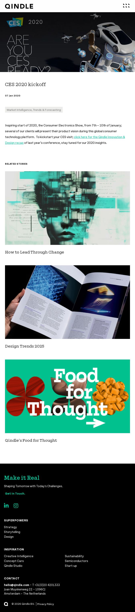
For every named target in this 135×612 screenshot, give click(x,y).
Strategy (10, 527)
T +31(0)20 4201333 (46, 585)
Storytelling (12, 532)
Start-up (71, 565)
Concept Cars (14, 561)
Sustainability (74, 556)
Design (9, 536)
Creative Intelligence (18, 556)
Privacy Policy (45, 604)
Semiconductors (76, 561)
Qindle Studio (13, 565)
